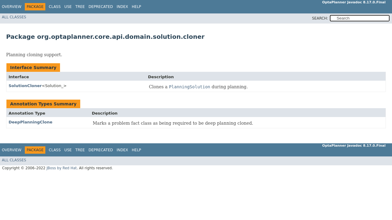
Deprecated (101, 7)
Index (122, 7)
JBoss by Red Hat (62, 168)
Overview (11, 7)
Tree (80, 7)
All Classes (14, 17)
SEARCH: (320, 18)
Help (136, 7)
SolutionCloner (25, 85)
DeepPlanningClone (30, 122)
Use (68, 7)
